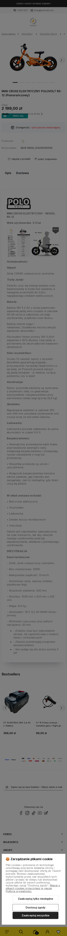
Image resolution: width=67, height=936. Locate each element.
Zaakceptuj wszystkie (35, 915)
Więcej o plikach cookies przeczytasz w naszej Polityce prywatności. (33, 888)
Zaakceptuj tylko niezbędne (35, 898)
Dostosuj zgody (35, 907)
